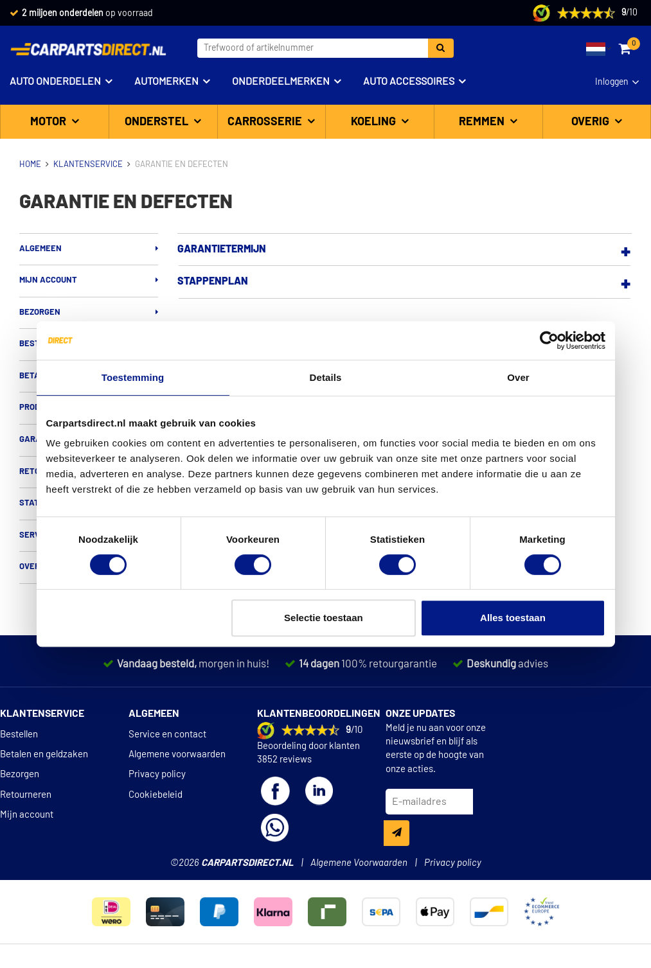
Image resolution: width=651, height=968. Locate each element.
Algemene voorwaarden (177, 754)
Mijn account (48, 280)
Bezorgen (39, 312)
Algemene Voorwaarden (358, 863)
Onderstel (158, 122)
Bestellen (19, 734)
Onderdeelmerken (281, 81)
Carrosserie (266, 122)
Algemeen (40, 249)
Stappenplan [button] (212, 281)
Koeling (374, 122)
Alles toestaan (513, 617)
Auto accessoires (408, 81)
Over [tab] (518, 377)
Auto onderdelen (55, 81)
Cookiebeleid (156, 795)
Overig (591, 122)
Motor (49, 122)
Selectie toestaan (323, 617)
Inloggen (612, 82)
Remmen (483, 122)
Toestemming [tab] (133, 377)
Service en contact (167, 734)
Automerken (166, 81)
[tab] (404, 250)
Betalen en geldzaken (44, 754)
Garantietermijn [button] (221, 249)
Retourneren (25, 795)
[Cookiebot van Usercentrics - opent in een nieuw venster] (549, 340)
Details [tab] (326, 377)
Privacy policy (157, 774)
